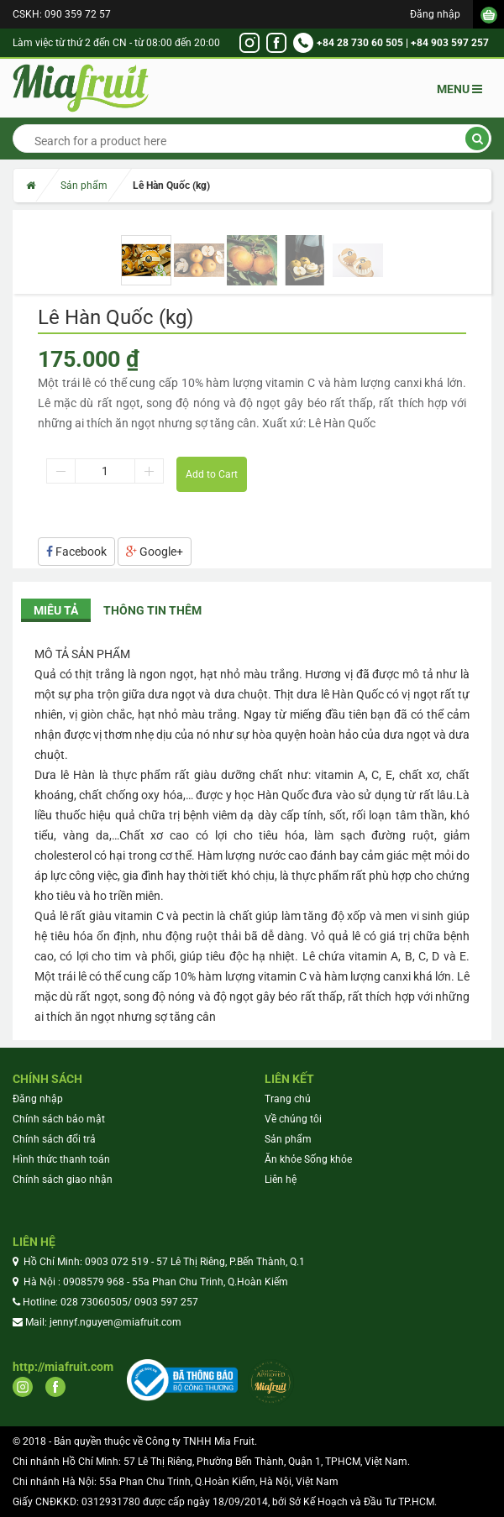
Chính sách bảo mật (59, 1119)
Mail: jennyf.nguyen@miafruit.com (103, 1322)
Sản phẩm (84, 185)
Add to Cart (212, 474)
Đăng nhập (435, 14)
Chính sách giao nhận (63, 1179)
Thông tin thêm (152, 610)
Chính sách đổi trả (54, 1139)
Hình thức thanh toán (61, 1159)
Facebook (76, 551)
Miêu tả (56, 610)
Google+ (154, 551)
